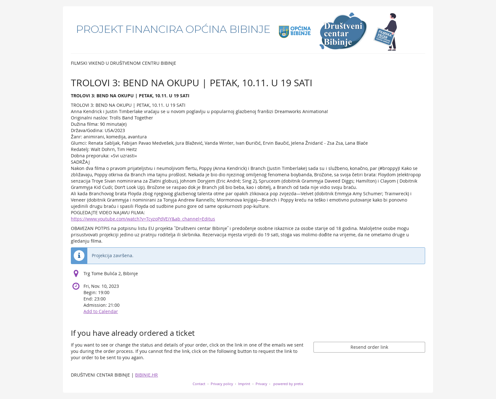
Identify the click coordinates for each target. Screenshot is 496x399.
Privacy (261, 383)
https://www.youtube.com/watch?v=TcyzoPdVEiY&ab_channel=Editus (143, 219)
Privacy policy (222, 383)
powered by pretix (288, 383)
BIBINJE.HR (146, 375)
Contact (199, 383)
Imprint (244, 383)
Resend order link (369, 347)
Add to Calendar (101, 311)
